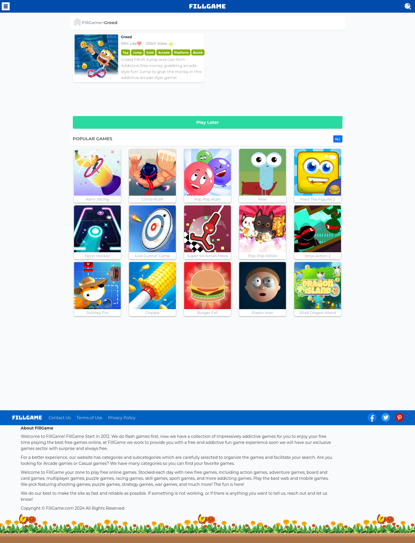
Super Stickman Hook (207, 255)
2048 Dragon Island (317, 312)
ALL (337, 139)
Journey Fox (97, 312)
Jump (137, 52)
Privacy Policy (121, 417)
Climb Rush (152, 199)
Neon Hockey (97, 255)
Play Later (207, 122)
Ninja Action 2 (318, 255)
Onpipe (152, 312)
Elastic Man (262, 312)
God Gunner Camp (152, 255)
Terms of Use (89, 417)
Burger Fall (207, 312)
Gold (150, 52)
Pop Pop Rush (207, 199)
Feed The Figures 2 (317, 199)
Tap (125, 52)
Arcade (163, 52)
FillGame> (88, 22)
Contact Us (60, 417)
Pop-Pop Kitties (262, 255)
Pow (262, 199)
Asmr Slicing (97, 199)
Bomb (197, 52)
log (27, 418)
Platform (181, 52)
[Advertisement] (276, 73)
